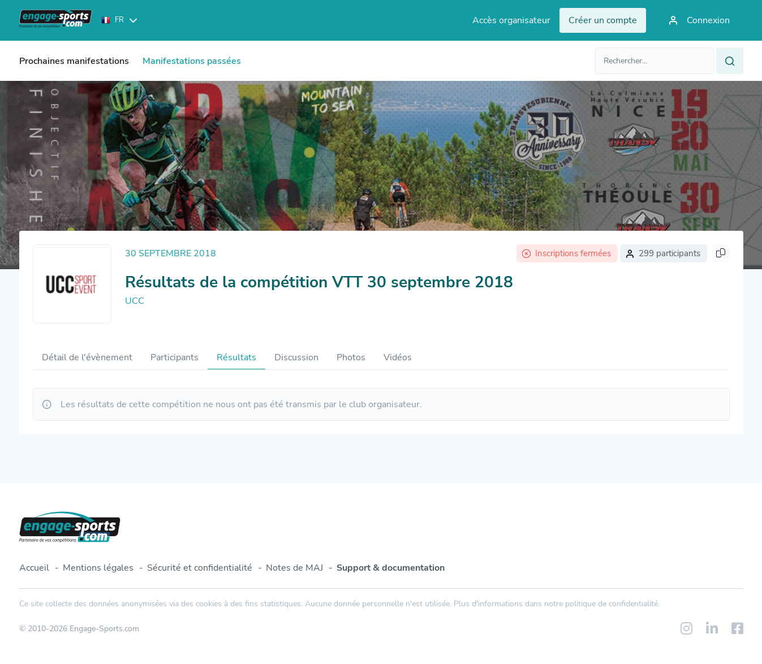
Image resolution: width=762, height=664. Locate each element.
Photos (351, 357)
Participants (174, 357)
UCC (134, 301)
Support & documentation (391, 568)
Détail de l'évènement (87, 357)
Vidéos (398, 357)
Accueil (34, 568)
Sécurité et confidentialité (199, 568)
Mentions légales (98, 568)
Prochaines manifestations (74, 61)
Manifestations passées (192, 61)
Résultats (236, 357)
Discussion (296, 357)
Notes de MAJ (294, 568)
